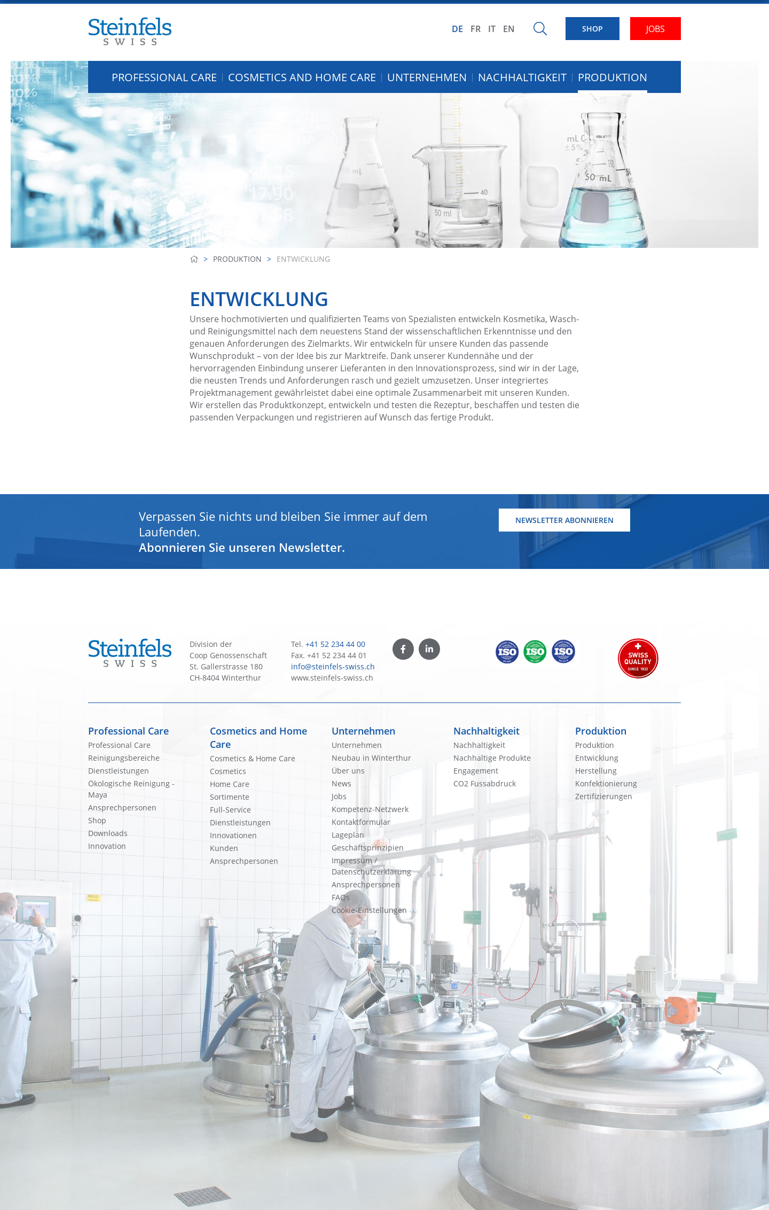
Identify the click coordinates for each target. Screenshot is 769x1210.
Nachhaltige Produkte (492, 758)
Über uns (348, 771)
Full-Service (230, 810)
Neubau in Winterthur (371, 758)
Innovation (107, 846)
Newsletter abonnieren (564, 520)
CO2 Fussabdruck (484, 783)
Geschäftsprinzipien (368, 847)
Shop (97, 820)
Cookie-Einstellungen (369, 910)
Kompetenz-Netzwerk (370, 809)
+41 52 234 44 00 (335, 644)
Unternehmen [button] (427, 77)
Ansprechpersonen (122, 807)
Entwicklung (596, 758)
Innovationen (233, 835)
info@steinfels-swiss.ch (333, 666)
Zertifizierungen (603, 796)
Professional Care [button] (164, 77)
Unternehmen (363, 730)
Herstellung (596, 771)
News (341, 783)
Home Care (229, 784)
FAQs (341, 897)
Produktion (237, 259)
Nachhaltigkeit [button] (522, 77)
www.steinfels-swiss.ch (332, 678)
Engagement (475, 771)
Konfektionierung (606, 783)
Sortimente (229, 797)
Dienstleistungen (118, 771)
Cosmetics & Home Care (252, 758)
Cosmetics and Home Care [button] (302, 77)
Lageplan (348, 835)
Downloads (108, 833)
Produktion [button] (612, 77)
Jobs (339, 796)
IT (492, 29)
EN (509, 29)
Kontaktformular (361, 822)
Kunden (224, 848)
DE (457, 29)
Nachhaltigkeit (486, 730)
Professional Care (128, 730)
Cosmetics (228, 771)
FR (475, 29)
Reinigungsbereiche (124, 758)
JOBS (655, 29)
